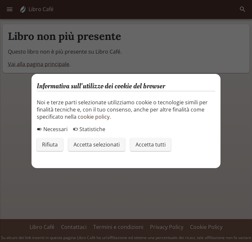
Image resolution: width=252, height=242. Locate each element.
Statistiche (89, 129)
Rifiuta (50, 144)
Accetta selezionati (97, 144)
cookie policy (94, 116)
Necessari (52, 129)
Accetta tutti (151, 144)
